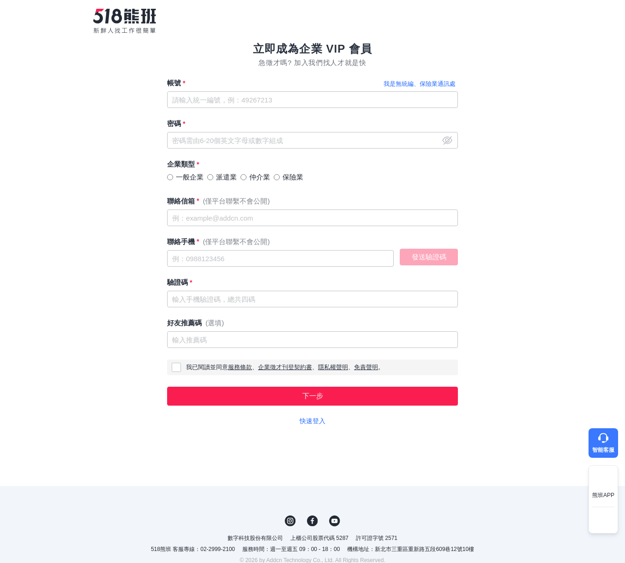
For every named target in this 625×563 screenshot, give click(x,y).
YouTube (334, 521)
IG (290, 521)
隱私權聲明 (333, 367)
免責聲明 (366, 367)
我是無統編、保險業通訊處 (420, 83)
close (447, 140)
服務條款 (240, 367)
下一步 (312, 396)
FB (312, 521)
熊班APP (603, 495)
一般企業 (190, 177)
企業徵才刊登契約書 (285, 367)
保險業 (292, 177)
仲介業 (259, 177)
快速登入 (312, 421)
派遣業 (226, 177)
